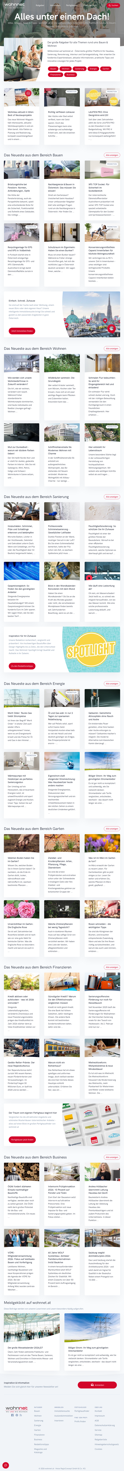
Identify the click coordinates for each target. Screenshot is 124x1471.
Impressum (100, 1416)
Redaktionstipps (41, 1444)
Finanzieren (55, 74)
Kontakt (98, 1411)
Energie (93, 69)
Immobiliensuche (62, 1411)
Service (98, 1430)
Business (71, 74)
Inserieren (58, 1420)
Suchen (113, 5)
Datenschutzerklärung (105, 1425)
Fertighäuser (72, 5)
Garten (106, 69)
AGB (97, 1420)
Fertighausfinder (81, 1411)
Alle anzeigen (112, 155)
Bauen (53, 69)
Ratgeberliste (101, 1439)
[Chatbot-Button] (5, 1465)
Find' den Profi (90, 5)
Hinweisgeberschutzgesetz (107, 1444)
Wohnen (65, 69)
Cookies (98, 1449)
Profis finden (80, 1421)
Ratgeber (40, 5)
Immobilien (55, 5)
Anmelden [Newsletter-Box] (97, 1385)
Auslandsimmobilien (63, 1416)
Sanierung (79, 69)
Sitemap (98, 1435)
